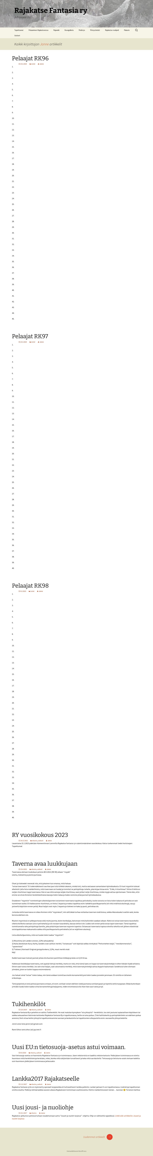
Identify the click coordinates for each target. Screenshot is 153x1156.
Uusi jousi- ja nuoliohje (42, 1107)
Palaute (127, 30)
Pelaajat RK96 (30, 58)
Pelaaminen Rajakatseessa (38, 30)
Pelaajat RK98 (30, 585)
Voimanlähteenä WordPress (76, 1151)
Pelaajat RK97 (30, 336)
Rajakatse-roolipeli (112, 30)
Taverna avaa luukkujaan (44, 863)
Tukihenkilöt (29, 1004)
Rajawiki (56, 30)
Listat (33, 64)
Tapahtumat (18, 30)
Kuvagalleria (69, 30)
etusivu (34, 841)
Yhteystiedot (95, 30)
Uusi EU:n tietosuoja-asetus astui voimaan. (69, 1047)
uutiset (40, 841)
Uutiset (17, 35)
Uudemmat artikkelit (98, 1137)
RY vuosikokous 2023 (40, 835)
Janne (44, 44)
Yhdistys (82, 30)
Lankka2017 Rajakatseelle (45, 1078)
